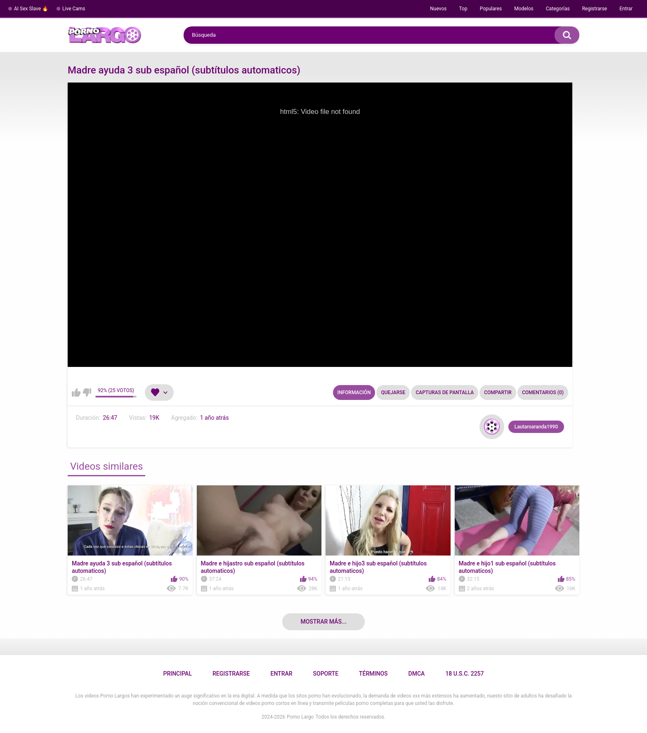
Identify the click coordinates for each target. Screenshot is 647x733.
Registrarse (594, 9)
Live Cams (73, 9)
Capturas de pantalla (445, 392)
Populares (491, 9)
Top (463, 9)
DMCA (417, 673)
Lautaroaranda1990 (536, 427)
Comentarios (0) (543, 392)
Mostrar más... (323, 621)
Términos (373, 673)
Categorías (558, 9)
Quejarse (393, 392)
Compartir (498, 392)
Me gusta (76, 392)
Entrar (626, 9)
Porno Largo (300, 717)
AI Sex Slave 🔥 (31, 9)
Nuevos (438, 9)
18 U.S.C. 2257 (464, 673)
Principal (177, 673)
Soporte (325, 673)
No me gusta (87, 392)
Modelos (523, 9)
